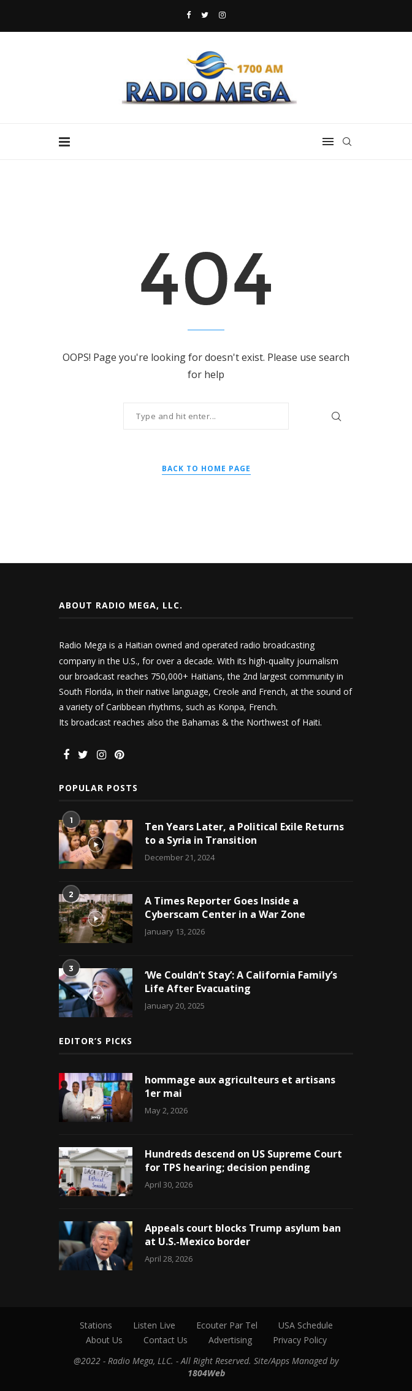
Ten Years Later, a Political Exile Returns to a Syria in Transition (244, 833)
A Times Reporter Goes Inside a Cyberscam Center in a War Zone (225, 907)
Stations (96, 1325)
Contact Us (165, 1340)
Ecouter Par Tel (227, 1325)
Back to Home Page (206, 468)
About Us (104, 1340)
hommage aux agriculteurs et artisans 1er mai (240, 1086)
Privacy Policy (300, 1340)
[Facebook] (188, 14)
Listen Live (154, 1325)
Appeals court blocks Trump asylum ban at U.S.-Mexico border (243, 1234)
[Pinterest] (119, 755)
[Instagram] (222, 14)
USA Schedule (305, 1325)
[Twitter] (204, 14)
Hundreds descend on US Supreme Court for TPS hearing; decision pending (243, 1160)
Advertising (230, 1340)
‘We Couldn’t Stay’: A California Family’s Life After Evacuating (241, 981)
